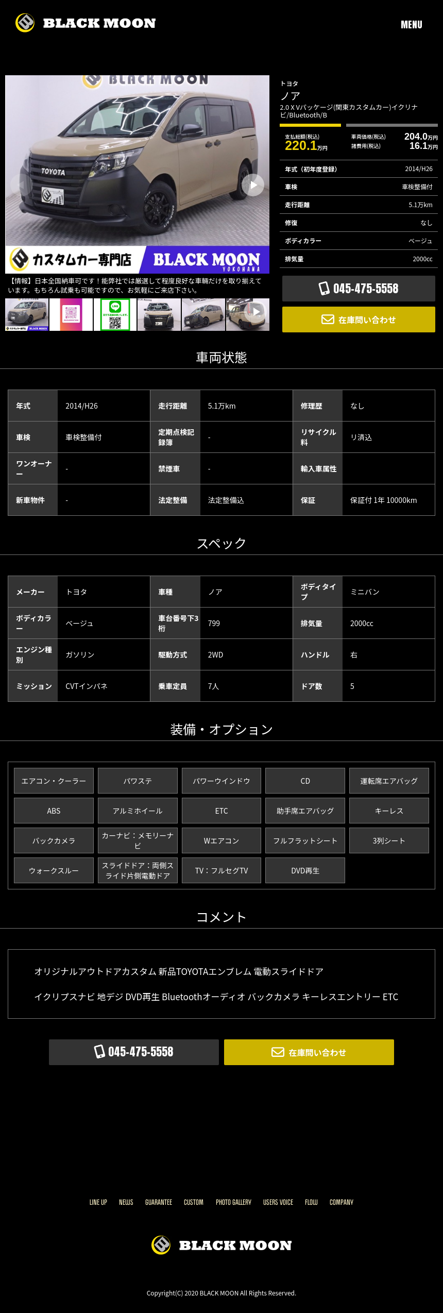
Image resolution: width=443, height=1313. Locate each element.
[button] (253, 185)
